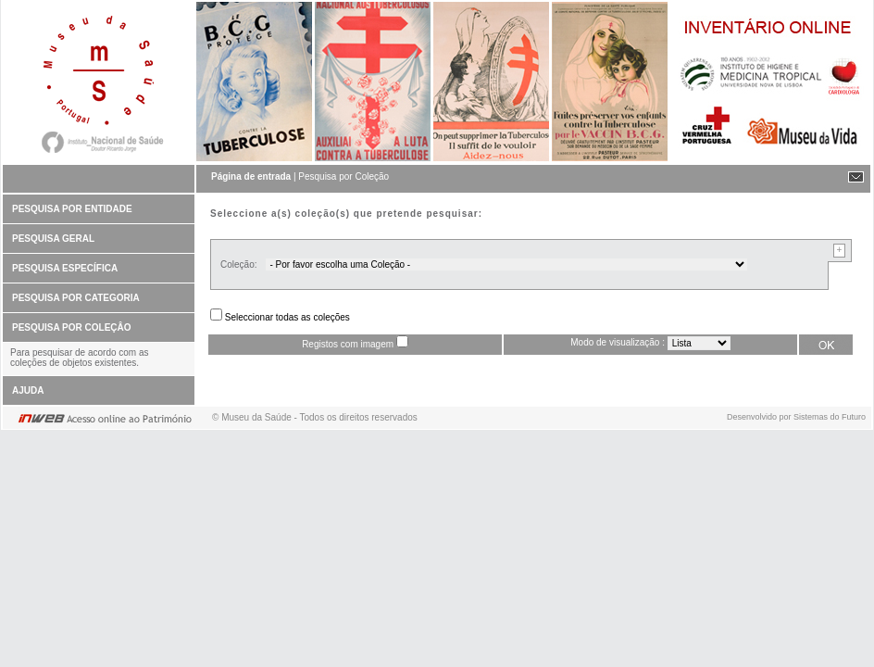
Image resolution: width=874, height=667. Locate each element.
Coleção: (238, 264)
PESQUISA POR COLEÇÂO (71, 327)
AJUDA (28, 390)
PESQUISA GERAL (53, 238)
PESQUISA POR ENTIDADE (72, 209)
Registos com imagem (347, 344)
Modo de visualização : (617, 342)
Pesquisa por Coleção (343, 176)
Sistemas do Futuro (829, 417)
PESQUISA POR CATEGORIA (76, 298)
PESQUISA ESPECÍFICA (65, 268)
